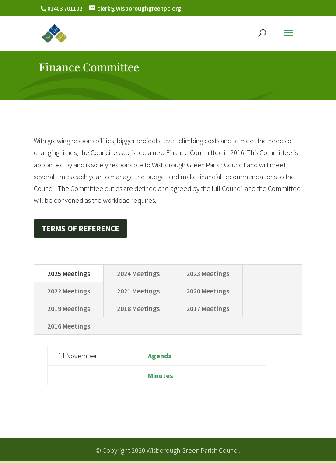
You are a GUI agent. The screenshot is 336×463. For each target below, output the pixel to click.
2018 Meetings (138, 308)
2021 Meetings (138, 290)
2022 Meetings (68, 290)
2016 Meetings (68, 326)
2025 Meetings (68, 273)
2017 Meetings (207, 308)
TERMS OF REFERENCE (80, 228)
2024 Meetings (138, 273)
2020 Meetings (207, 290)
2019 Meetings (68, 308)
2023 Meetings (207, 273)
